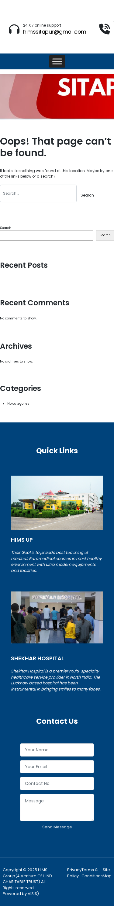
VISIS (32, 894)
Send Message (57, 827)
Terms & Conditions (92, 873)
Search (5, 228)
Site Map (107, 873)
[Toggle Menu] (57, 61)
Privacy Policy (74, 873)
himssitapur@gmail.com (54, 31)
